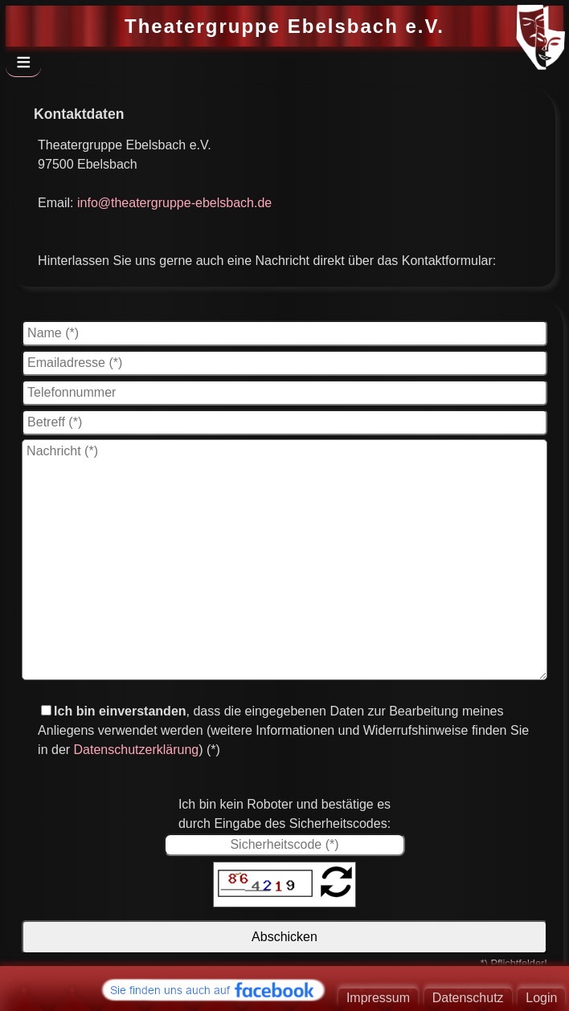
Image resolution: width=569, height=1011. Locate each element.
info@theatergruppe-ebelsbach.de (174, 203)
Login (541, 998)
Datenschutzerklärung (136, 749)
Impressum (378, 998)
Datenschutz (468, 998)
